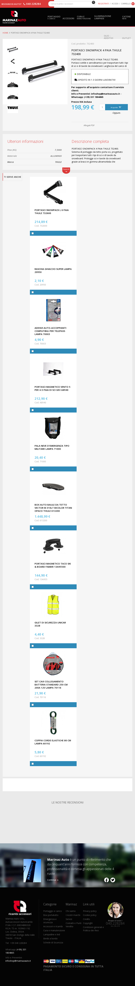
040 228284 (33, 4)
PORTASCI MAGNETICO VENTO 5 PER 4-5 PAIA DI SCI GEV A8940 (52, 388)
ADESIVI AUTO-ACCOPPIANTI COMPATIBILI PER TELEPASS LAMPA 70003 (50, 331)
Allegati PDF (89, 125)
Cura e (84, 17)
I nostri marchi (73, 915)
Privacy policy (90, 911)
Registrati (103, 3)
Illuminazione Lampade (102, 17)
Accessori (68, 18)
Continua (51, 879)
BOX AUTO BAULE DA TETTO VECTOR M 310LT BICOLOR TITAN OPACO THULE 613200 (53, 507)
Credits (86, 919)
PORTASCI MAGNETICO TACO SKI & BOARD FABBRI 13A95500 (53, 565)
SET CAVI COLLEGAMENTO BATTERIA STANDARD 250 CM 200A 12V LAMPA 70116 (51, 684)
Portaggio (54, 17)
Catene (126, 17)
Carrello (126, 3)
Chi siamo (71, 911)
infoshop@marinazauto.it (18, 960)
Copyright (88, 923)
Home (5, 32)
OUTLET (126, 38)
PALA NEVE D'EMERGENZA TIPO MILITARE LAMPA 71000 (52, 447)
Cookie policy (89, 915)
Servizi (69, 919)
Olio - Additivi (108, 37)
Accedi (115, 3)
